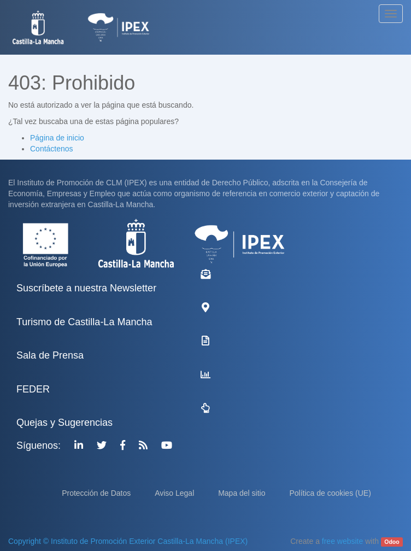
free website (342, 541)
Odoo (391, 541)
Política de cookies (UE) (330, 493)
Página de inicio (57, 137)
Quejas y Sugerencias (64, 422)
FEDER (33, 389)
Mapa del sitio (242, 493)
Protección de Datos (97, 493)
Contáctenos (51, 148)
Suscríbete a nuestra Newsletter (86, 288)
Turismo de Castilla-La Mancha (84, 321)
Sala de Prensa (50, 355)
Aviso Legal (175, 493)
